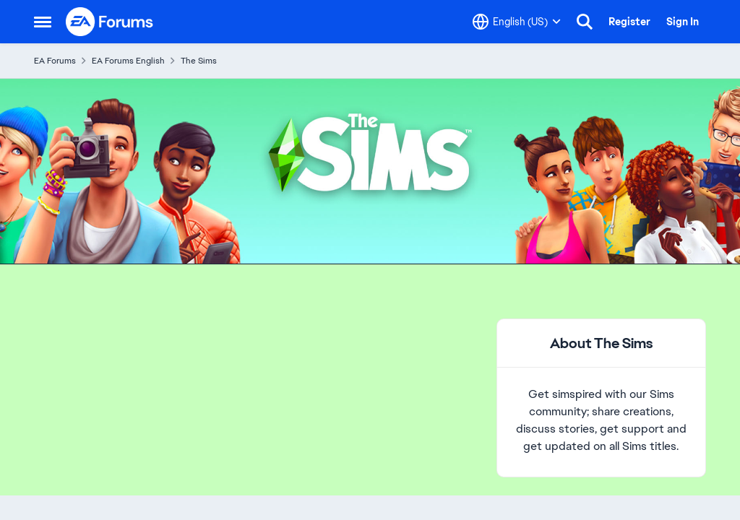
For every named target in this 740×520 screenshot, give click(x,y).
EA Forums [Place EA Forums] (55, 60)
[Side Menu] (43, 21)
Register (629, 21)
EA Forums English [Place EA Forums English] (128, 60)
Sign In (682, 21)
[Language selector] (516, 21)
